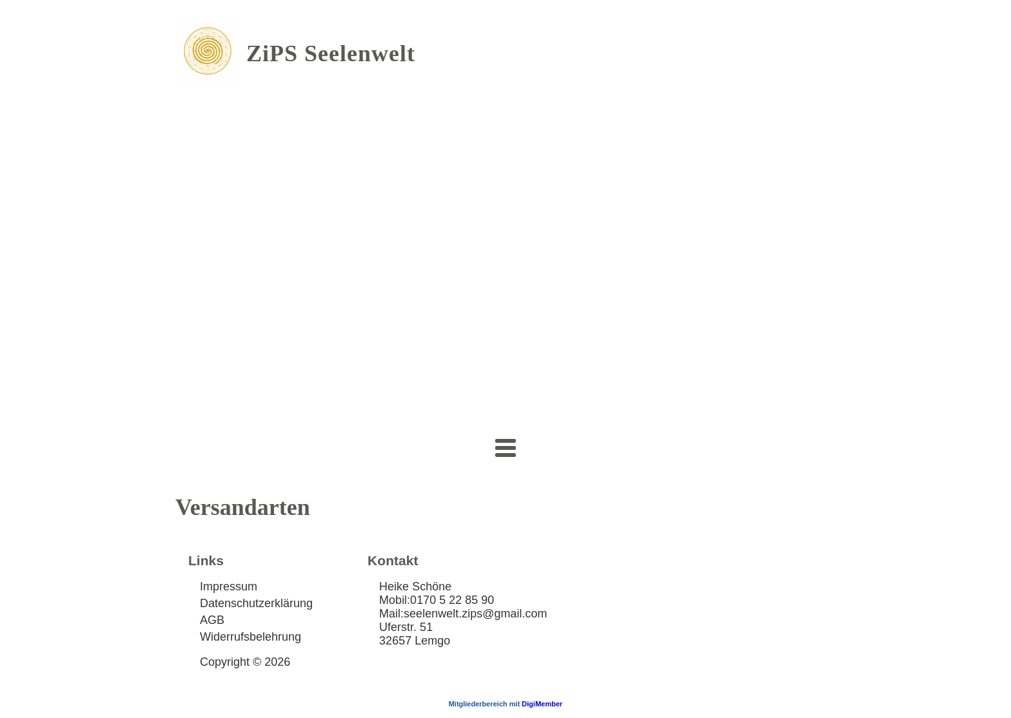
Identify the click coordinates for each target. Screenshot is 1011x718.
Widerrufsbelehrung (250, 636)
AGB (212, 620)
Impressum (228, 586)
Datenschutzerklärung (256, 603)
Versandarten (242, 507)
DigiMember (542, 704)
